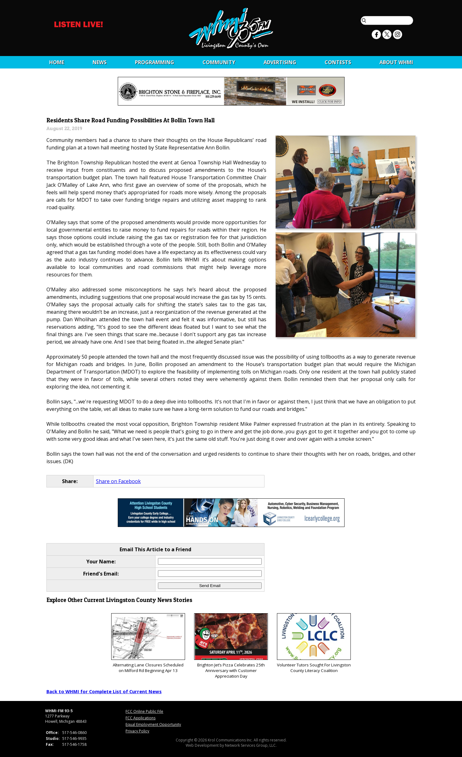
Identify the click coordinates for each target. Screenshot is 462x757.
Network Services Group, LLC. (251, 745)
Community (218, 62)
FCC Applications (140, 718)
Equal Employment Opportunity (153, 724)
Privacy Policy (137, 731)
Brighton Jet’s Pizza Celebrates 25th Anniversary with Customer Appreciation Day (231, 646)
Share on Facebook (118, 481)
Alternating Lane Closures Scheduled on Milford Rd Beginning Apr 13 (148, 643)
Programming (154, 62)
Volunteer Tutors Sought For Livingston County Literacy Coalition (314, 643)
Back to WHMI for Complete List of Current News (104, 691)
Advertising (280, 62)
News (100, 62)
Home (56, 62)
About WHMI (396, 62)
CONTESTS (338, 62)
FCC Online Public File (144, 711)
